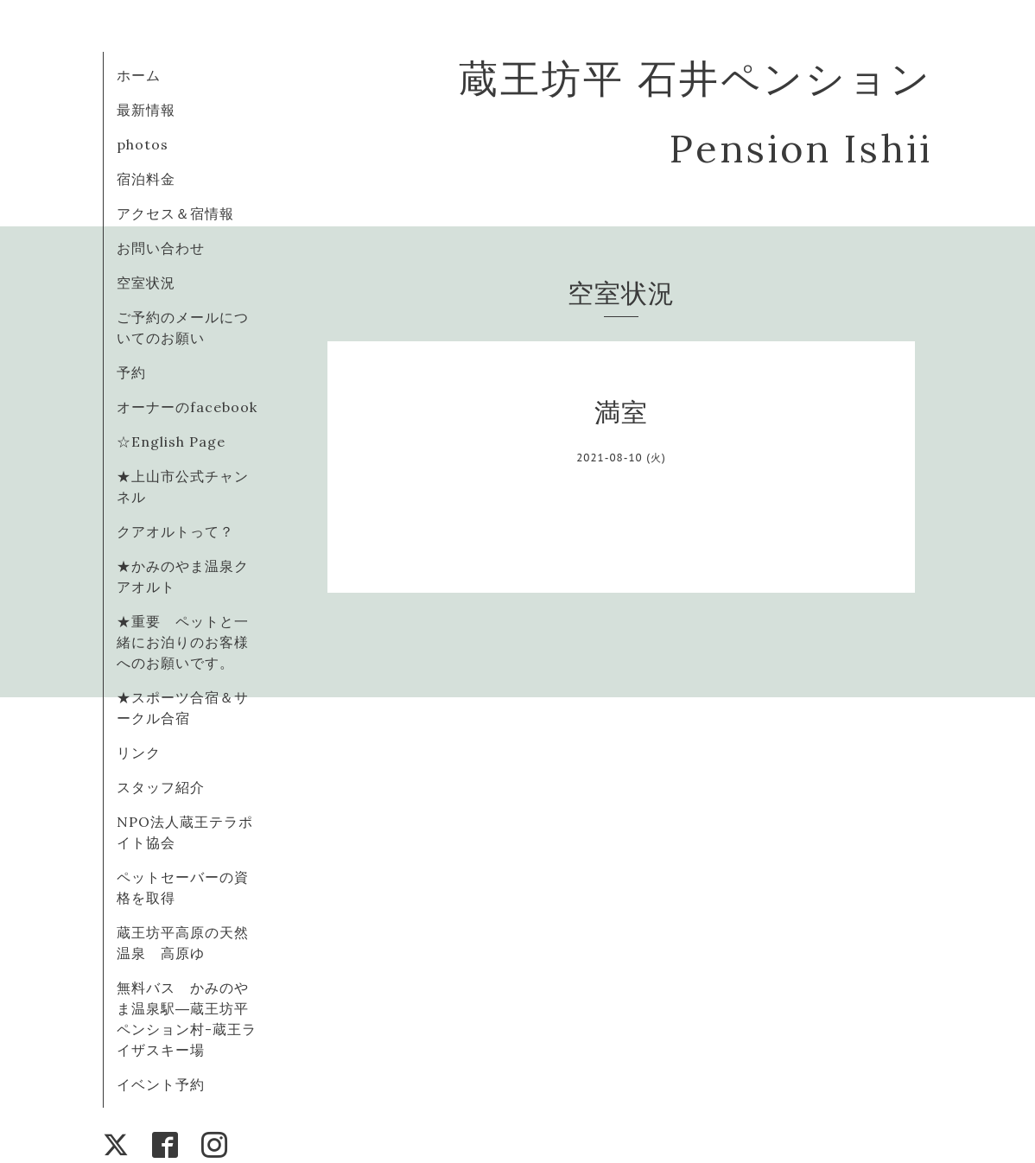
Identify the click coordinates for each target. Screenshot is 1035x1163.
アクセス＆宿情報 (175, 213)
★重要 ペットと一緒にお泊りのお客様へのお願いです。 (183, 642)
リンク (139, 752)
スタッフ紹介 (161, 787)
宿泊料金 (146, 178)
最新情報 (146, 109)
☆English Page (171, 441)
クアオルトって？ (183, 531)
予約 (131, 372)
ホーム (139, 75)
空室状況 (146, 282)
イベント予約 (161, 1084)
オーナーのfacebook (187, 407)
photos (142, 144)
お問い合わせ (161, 248)
